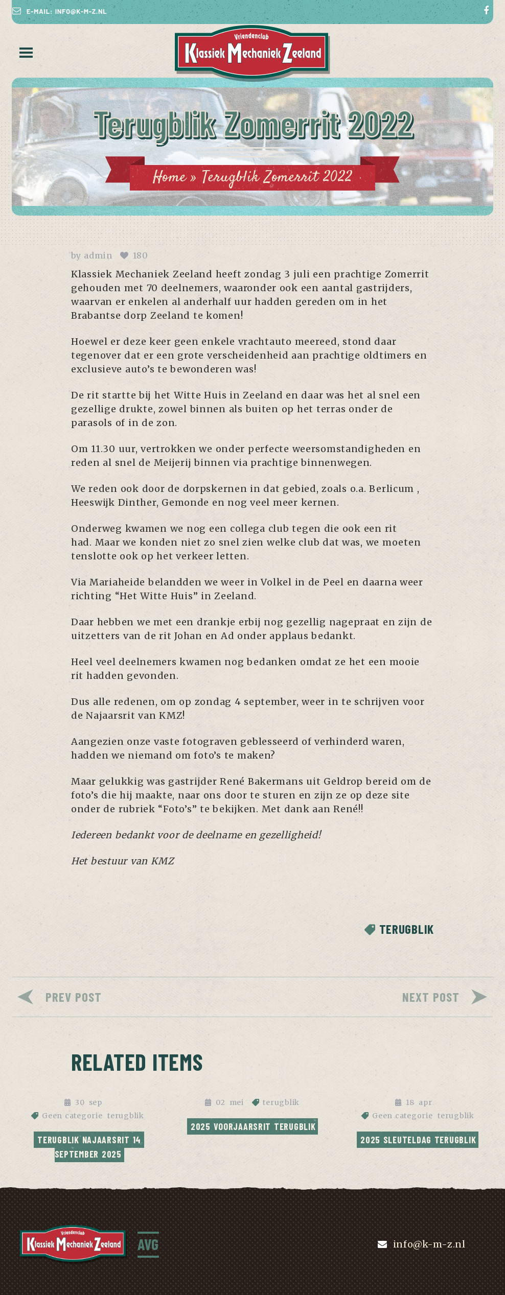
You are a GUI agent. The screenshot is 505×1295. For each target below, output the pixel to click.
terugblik (406, 929)
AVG (148, 1244)
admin (98, 255)
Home (170, 178)
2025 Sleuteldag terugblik (418, 1139)
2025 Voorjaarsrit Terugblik (253, 1126)
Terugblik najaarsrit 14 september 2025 (90, 1147)
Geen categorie (72, 1116)
